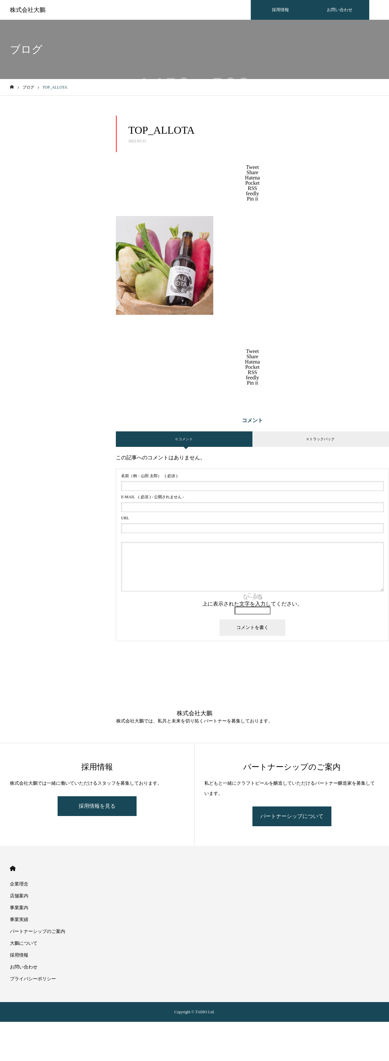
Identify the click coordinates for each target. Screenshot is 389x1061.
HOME (12, 868)
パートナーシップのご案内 (37, 931)
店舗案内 (19, 895)
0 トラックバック (321, 439)
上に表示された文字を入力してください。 (252, 604)
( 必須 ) (149, 476)
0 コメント (184, 439)
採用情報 (280, 9)
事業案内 (19, 907)
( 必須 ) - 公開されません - (152, 497)
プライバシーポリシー (33, 978)
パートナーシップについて (292, 816)
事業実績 (19, 919)
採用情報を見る (97, 806)
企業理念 (19, 884)
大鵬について (24, 943)
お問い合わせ (339, 9)
